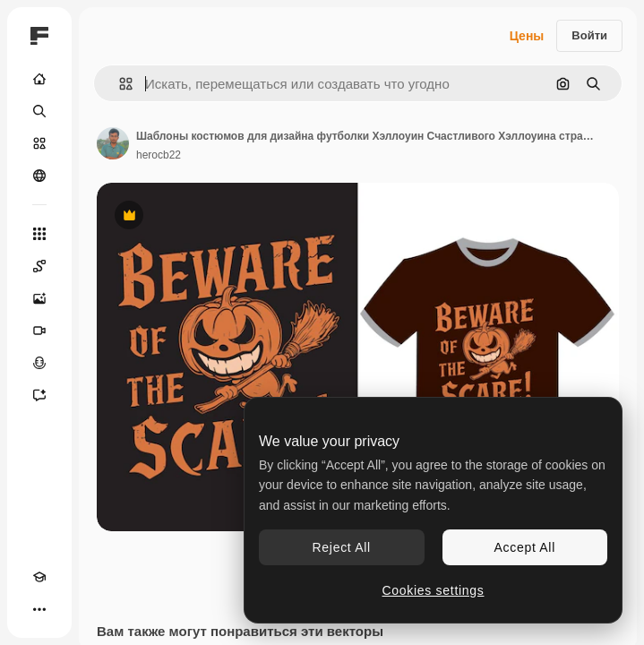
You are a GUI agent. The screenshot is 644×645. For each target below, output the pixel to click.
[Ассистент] (39, 395)
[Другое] (39, 609)
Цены (527, 36)
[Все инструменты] (39, 233)
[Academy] (39, 577)
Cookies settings (433, 590)
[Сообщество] (39, 175)
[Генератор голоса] (39, 362)
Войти (589, 35)
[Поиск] (39, 111)
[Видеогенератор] (39, 330)
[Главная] (39, 78)
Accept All (524, 547)
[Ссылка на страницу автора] (113, 143)
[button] (118, 83)
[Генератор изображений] (39, 298)
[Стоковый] (39, 143)
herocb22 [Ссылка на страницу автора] (158, 155)
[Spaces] (39, 266)
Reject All (342, 547)
